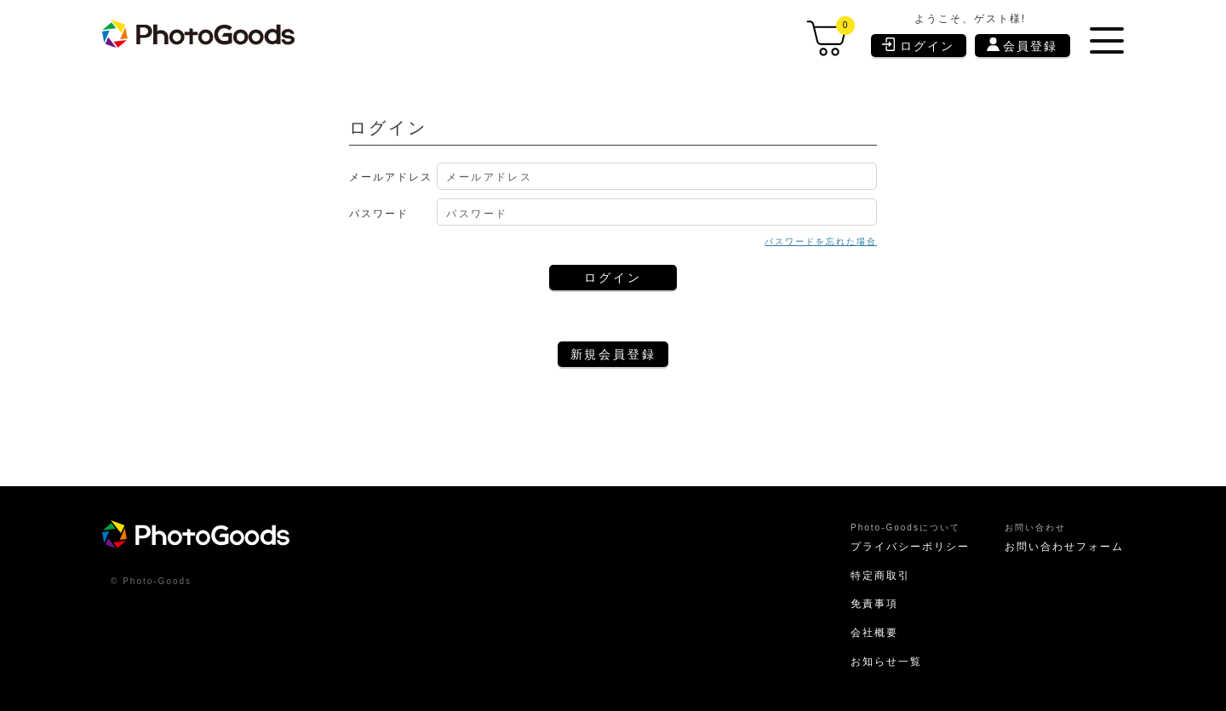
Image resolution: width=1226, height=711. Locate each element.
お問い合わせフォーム (1064, 547)
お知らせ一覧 (886, 662)
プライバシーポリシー (910, 547)
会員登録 (1022, 45)
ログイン (918, 44)
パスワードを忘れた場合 (821, 241)
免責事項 (874, 604)
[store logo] (198, 34)
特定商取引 (880, 576)
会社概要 (874, 633)
